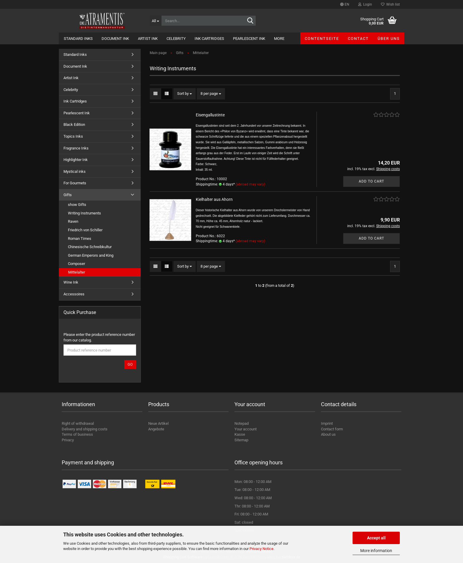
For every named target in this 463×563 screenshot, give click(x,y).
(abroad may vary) (250, 184)
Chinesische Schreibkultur (90, 247)
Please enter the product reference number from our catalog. (99, 337)
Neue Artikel (158, 423)
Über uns (389, 38)
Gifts (67, 195)
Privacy (68, 440)
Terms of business (77, 434)
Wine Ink (70, 282)
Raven (73, 221)
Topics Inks (73, 136)
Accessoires (73, 294)
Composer (76, 263)
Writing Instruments (84, 213)
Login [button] (365, 4)
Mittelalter (76, 272)
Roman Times (79, 238)
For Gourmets (74, 183)
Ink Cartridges (209, 38)
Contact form (332, 429)
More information (376, 550)
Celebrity (176, 38)
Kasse (239, 434)
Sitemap (241, 440)
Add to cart (371, 181)
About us (328, 434)
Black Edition (74, 124)
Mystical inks (74, 171)
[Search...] (155, 20)
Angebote (156, 429)
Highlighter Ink (75, 159)
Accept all (376, 538)
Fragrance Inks (76, 148)
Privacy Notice (261, 548)
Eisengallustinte (210, 115)
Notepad (241, 423)
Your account (245, 429)
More (279, 38)
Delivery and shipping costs (84, 429)
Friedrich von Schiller (85, 230)
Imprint (327, 423)
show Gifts (77, 204)
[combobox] (184, 94)
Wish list (390, 4)
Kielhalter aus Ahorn (214, 199)
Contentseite (322, 38)
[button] (345, 4)
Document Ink (115, 38)
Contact (358, 38)
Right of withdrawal (78, 423)
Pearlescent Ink (249, 38)
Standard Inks (78, 38)
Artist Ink (148, 38)
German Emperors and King (90, 255)
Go (130, 364)
